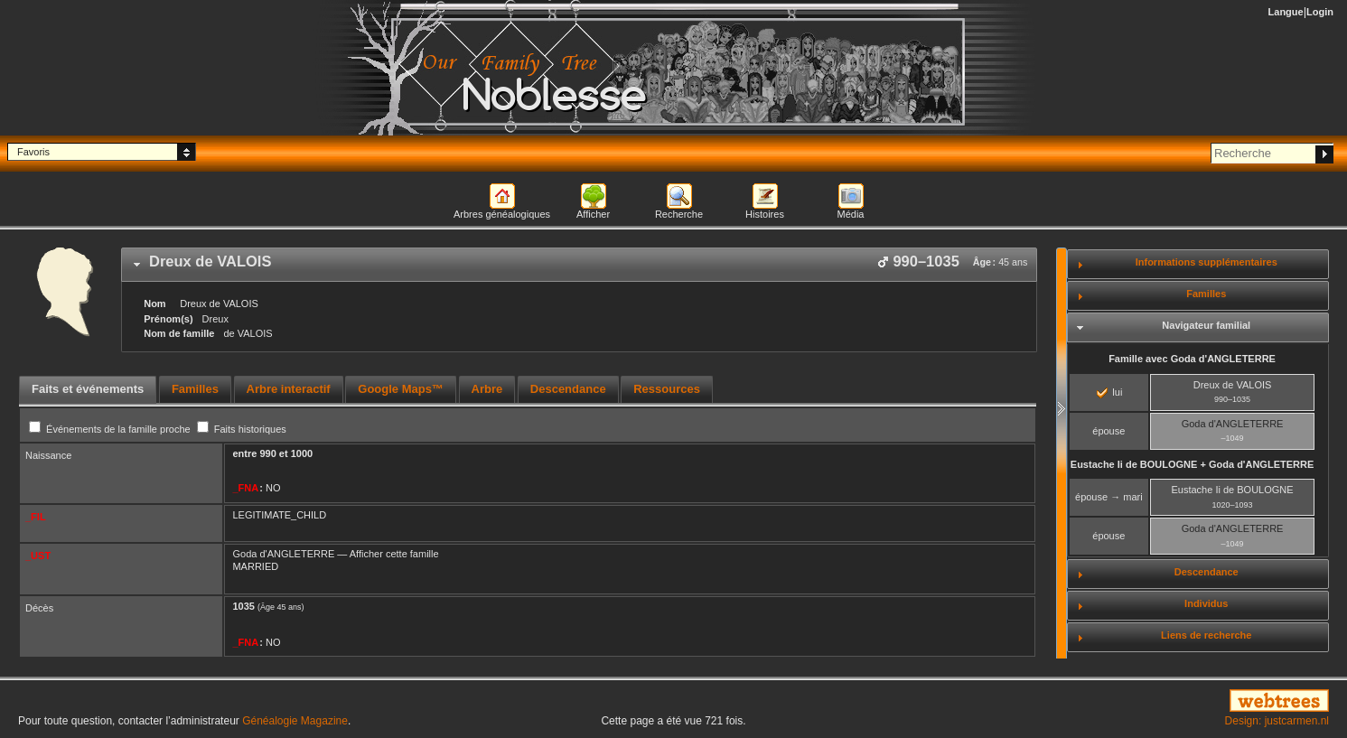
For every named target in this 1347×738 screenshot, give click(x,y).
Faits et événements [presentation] (88, 389)
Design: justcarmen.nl (1277, 721)
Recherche (679, 214)
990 (267, 453)
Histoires (764, 214)
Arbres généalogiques (502, 214)
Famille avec (1192, 358)
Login (1319, 11)
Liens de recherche (1206, 635)
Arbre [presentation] (487, 389)
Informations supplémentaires (1206, 262)
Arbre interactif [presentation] (289, 389)
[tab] (579, 265)
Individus (1206, 603)
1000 (302, 453)
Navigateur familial (1206, 325)
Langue (1286, 11)
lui (1109, 392)
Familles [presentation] (195, 389)
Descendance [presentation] (568, 389)
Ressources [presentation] (666, 389)
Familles (1206, 293)
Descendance (1206, 571)
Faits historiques (241, 429)
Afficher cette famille (394, 553)
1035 (243, 606)
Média (851, 214)
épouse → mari (1109, 496)
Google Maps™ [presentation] (401, 389)
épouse (1108, 430)
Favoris (33, 151)
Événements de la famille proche (111, 429)
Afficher (593, 214)
